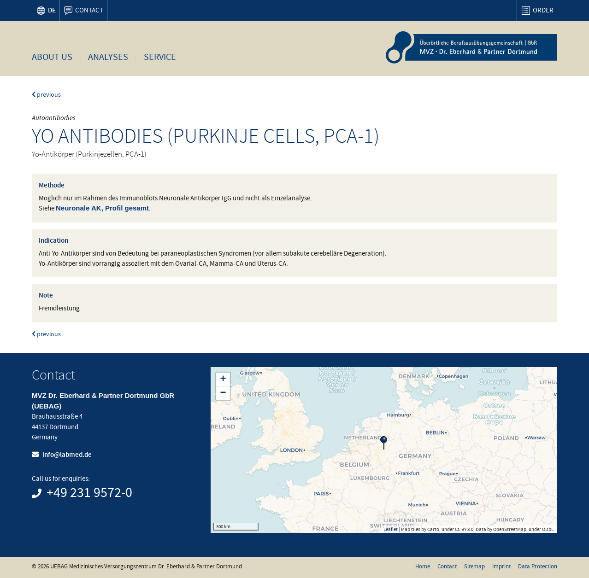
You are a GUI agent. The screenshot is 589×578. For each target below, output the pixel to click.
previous (46, 95)
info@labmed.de (67, 454)
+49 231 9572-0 (89, 492)
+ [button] (223, 379)
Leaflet (390, 529)
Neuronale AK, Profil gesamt (102, 208)
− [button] (223, 393)
